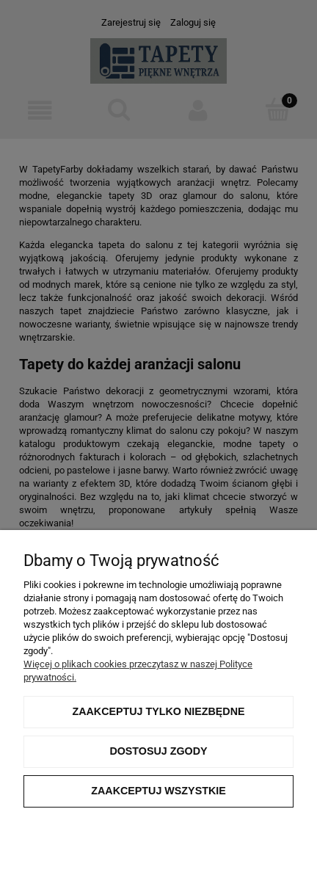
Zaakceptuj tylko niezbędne (158, 711)
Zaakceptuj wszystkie (158, 791)
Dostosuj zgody (158, 751)
